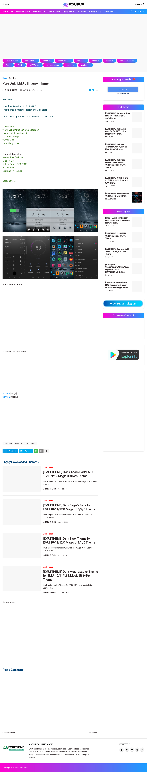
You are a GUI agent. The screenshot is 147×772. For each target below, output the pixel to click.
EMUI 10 (47, 60)
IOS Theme (34, 65)
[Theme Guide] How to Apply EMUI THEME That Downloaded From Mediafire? (117, 220)
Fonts (8, 65)
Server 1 (7, 393)
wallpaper (85, 65)
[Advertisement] (73, 36)
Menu (7, 4)
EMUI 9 (109, 60)
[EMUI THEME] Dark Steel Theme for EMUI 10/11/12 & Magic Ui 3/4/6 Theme (69, 540)
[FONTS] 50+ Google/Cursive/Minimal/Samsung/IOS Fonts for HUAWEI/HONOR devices (117, 268)
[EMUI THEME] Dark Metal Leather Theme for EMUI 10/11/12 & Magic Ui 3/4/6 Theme (70, 575)
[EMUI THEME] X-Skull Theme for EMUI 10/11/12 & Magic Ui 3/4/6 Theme (116, 180)
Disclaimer (81, 11)
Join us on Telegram (123, 303)
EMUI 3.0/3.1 (64, 60)
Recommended (52, 65)
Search (138, 4)
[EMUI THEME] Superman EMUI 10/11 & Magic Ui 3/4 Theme (117, 194)
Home (5, 11)
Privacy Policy (95, 11)
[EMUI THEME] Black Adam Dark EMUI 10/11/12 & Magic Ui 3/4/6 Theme (68, 474)
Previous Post (9, 732)
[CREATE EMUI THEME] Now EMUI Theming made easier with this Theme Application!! (116, 285)
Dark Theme (30, 60)
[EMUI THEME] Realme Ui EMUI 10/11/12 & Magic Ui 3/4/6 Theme (117, 251)
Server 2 (7, 397)
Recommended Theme (20, 11)
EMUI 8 (95, 60)
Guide (20, 65)
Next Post (93, 732)
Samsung (70, 65)
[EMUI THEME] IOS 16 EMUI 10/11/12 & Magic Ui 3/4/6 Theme (115, 236)
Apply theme (68, 11)
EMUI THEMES (127, 60)
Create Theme (54, 11)
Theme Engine (39, 11)
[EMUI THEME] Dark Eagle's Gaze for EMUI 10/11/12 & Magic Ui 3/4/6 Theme (69, 507)
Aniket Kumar (22, 768)
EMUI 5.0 (81, 60)
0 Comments (36, 90)
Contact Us (109, 11)
